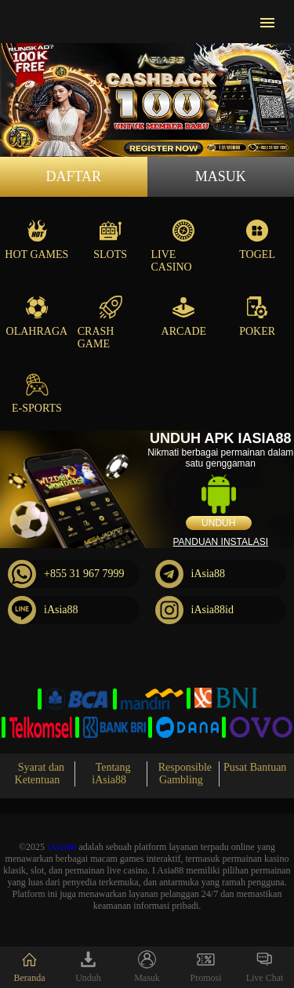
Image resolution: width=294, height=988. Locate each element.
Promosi (205, 966)
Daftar (73, 176)
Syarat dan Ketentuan (40, 773)
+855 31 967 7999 (66, 574)
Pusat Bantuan (255, 767)
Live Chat (265, 966)
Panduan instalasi (220, 541)
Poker (257, 316)
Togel (257, 239)
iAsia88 (190, 574)
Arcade (184, 316)
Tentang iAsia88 (111, 773)
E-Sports (37, 393)
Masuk (220, 176)
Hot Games (36, 239)
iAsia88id (194, 610)
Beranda (29, 966)
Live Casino (173, 246)
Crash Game (100, 323)
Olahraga (37, 316)
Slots (110, 239)
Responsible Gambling (185, 773)
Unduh (218, 523)
